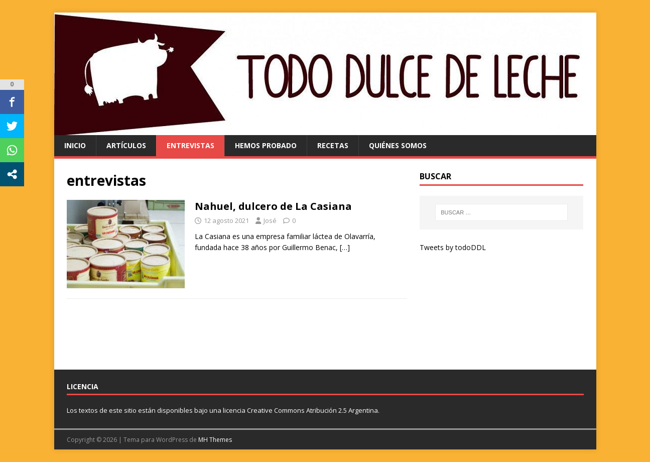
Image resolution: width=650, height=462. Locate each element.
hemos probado (266, 145)
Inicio (75, 145)
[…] (345, 247)
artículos (126, 145)
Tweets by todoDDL (453, 247)
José (270, 220)
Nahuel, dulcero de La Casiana (273, 206)
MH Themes (215, 439)
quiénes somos (398, 145)
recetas (332, 145)
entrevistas (190, 145)
